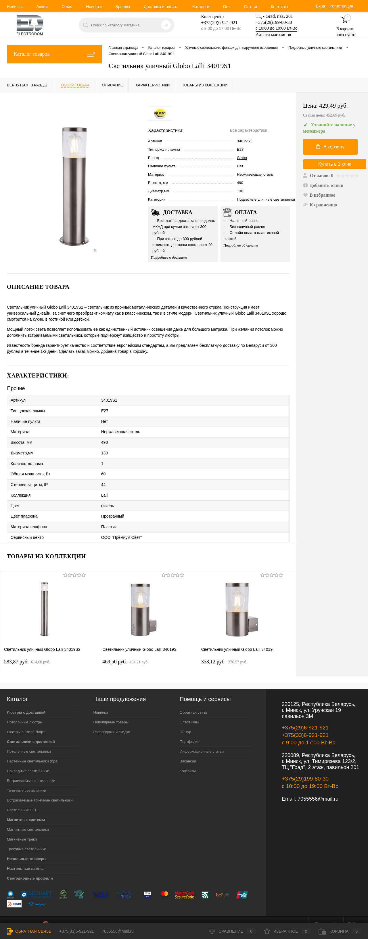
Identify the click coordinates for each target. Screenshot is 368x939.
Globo (242, 158)
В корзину (330, 146)
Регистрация (341, 6)
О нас (67, 6)
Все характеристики (248, 130)
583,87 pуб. (27, 651)
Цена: (332, 110)
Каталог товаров (54, 54)
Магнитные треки (22, 828)
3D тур (185, 721)
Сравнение (232, 931)
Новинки (15, 6)
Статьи (250, 6)
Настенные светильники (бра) (33, 750)
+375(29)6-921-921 (305, 717)
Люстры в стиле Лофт (26, 721)
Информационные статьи (202, 740)
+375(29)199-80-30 (274, 22)
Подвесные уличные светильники (266, 199)
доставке (179, 257)
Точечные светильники (26, 779)
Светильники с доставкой (31, 731)
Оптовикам (189, 711)
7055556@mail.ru (318, 788)
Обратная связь (193, 701)
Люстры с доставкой (26, 701)
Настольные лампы (25, 857)
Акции (42, 6)
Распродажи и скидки (111, 721)
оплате (252, 245)
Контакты (279, 6)
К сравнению (320, 204)
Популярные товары (111, 711)
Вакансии (188, 750)
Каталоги (200, 6)
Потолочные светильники (29, 740)
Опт (226, 6)
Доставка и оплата (161, 6)
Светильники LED (22, 799)
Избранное (287, 931)
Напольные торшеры (26, 848)
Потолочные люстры (25, 711)
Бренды (122, 6)
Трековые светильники (26, 838)
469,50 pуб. (125, 651)
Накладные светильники (28, 760)
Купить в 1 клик (334, 164)
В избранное (319, 195)
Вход (320, 6)
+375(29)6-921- (216, 22)
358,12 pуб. (224, 651)
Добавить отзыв (323, 185)
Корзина (340, 931)
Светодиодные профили (30, 867)
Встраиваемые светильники (31, 770)
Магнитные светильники (28, 818)
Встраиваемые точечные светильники (40, 789)
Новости (93, 6)
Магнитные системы (26, 809)
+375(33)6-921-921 (305, 724)
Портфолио (190, 731)
